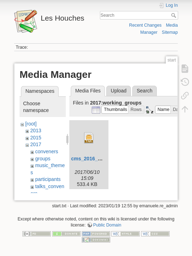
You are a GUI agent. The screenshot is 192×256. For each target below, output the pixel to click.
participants (48, 179)
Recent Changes (145, 25)
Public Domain (107, 226)
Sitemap (170, 32)
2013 (35, 130)
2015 (35, 137)
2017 (35, 144)
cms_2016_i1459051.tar (98, 158)
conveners (46, 151)
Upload (119, 91)
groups (42, 158)
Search (174, 15)
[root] (31, 124)
